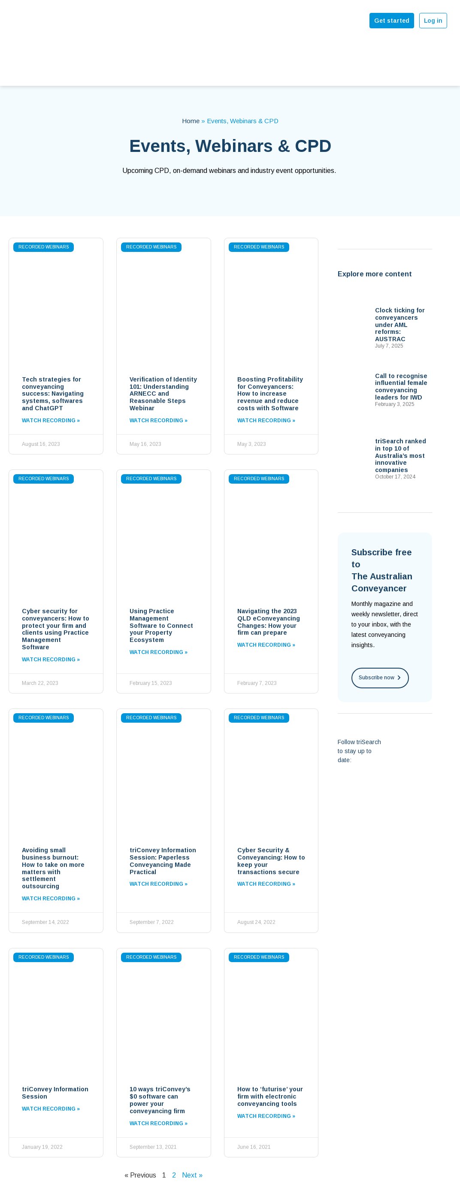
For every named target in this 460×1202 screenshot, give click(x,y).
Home (191, 120)
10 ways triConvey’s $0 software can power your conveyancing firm (160, 1100)
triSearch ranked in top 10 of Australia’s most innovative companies (400, 455)
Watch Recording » (51, 421)
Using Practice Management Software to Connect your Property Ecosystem (161, 625)
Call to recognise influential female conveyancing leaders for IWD (401, 386)
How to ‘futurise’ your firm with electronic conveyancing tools (270, 1096)
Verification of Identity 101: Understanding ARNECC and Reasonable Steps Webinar (163, 394)
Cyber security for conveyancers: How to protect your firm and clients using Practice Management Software (55, 629)
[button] (380, 678)
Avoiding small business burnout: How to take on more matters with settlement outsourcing (53, 868)
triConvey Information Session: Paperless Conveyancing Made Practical (163, 861)
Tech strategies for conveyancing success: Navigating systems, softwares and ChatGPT (53, 394)
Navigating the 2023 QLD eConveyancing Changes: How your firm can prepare (268, 622)
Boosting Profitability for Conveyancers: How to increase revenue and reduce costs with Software (270, 394)
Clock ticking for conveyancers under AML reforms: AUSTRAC (400, 324)
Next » (192, 1175)
